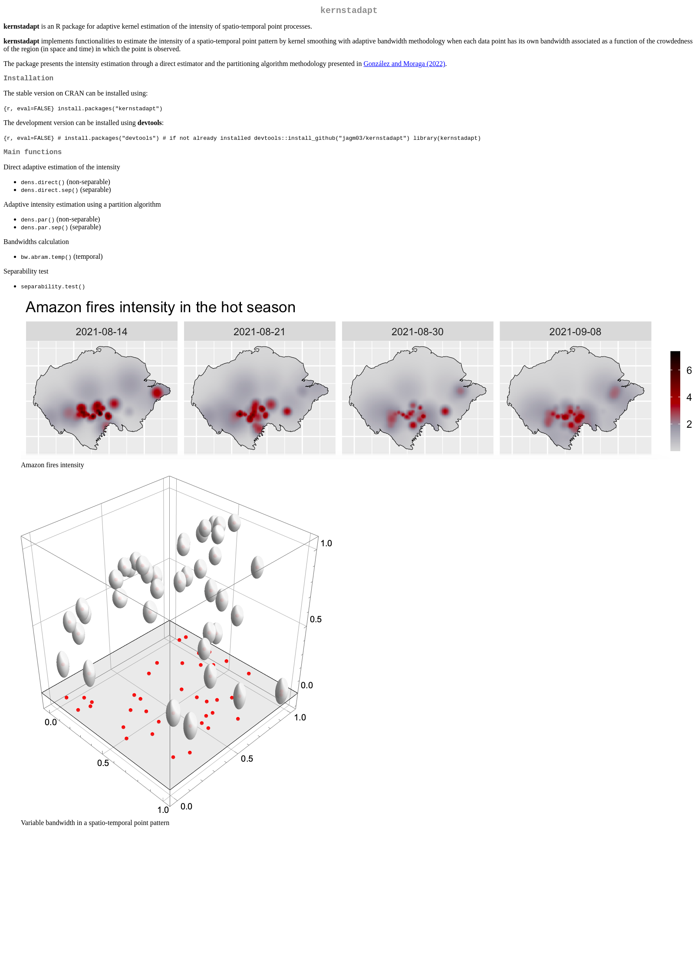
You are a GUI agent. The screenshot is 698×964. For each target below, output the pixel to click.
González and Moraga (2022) (404, 65)
